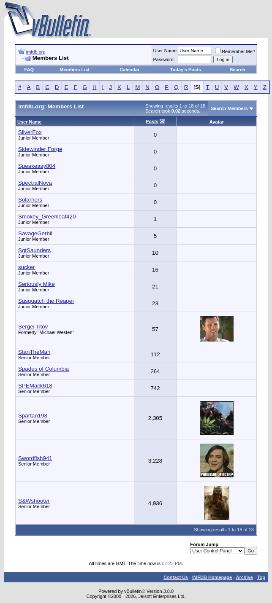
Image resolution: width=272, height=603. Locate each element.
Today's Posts (185, 69)
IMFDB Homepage (212, 577)
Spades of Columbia (43, 369)
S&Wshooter (34, 501)
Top (261, 577)
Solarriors (30, 200)
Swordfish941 (35, 458)
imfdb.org (36, 51)
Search (237, 69)
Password (163, 59)
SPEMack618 (35, 385)
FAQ (29, 69)
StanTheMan (34, 352)
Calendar (129, 69)
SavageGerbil (35, 233)
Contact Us (175, 577)
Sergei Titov (33, 326)
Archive (244, 577)
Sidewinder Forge (40, 149)
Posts (152, 121)
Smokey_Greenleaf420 (47, 216)
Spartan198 (32, 415)
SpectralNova (35, 183)
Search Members (229, 108)
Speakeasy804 (36, 166)
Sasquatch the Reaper (46, 301)
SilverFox (30, 132)
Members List (75, 69)
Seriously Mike (36, 284)
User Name (165, 50)
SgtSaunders (34, 250)
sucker (26, 267)
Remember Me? (235, 51)
